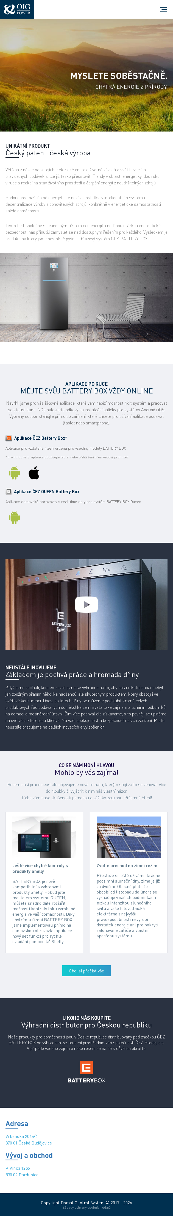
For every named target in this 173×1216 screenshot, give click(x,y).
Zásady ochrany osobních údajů (87, 1207)
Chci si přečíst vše (86, 971)
